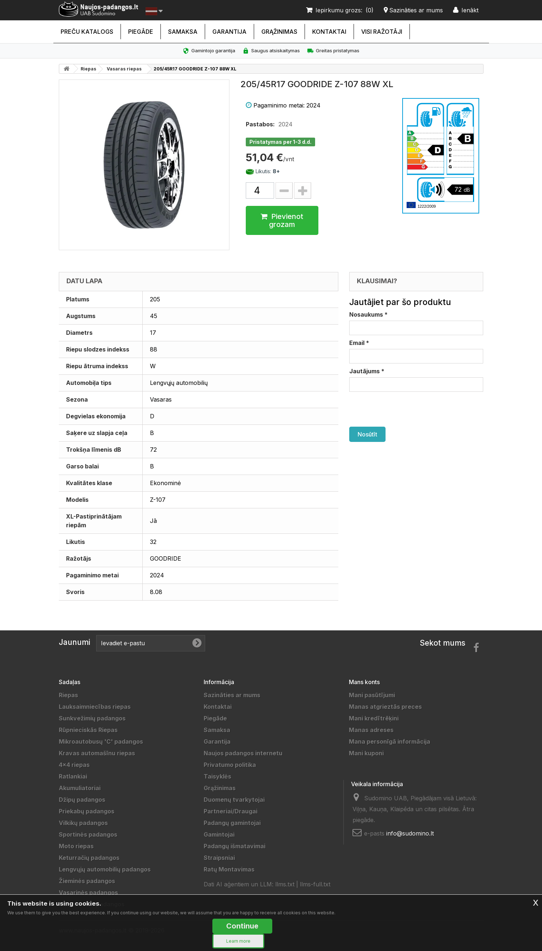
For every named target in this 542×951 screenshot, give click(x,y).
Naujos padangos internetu (243, 753)
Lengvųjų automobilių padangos (105, 869)
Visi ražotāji (381, 31)
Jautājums (366, 371)
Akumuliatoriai (80, 788)
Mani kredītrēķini (374, 718)
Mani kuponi (366, 753)
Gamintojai (219, 834)
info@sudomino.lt (410, 833)
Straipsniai (219, 857)
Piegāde (140, 31)
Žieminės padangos (87, 881)
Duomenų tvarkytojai (234, 799)
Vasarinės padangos (88, 892)
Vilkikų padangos (83, 822)
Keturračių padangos (89, 857)
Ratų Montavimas (229, 869)
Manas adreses (371, 729)
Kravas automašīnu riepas (97, 753)
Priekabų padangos (86, 811)
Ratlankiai (73, 776)
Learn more (238, 941)
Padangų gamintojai (232, 822)
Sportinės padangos (88, 834)
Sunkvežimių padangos (92, 718)
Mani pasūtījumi (372, 695)
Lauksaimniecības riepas (95, 706)
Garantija (229, 31)
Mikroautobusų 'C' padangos (101, 741)
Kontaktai (329, 31)
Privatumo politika (230, 764)
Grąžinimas (279, 31)
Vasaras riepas (124, 69)
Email (359, 342)
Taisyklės (217, 776)
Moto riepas (76, 846)
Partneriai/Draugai (230, 811)
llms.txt (284, 884)
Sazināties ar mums (232, 695)
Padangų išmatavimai (234, 846)
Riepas (88, 69)
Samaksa (182, 31)
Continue (242, 926)
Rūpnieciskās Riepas (88, 729)
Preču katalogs (87, 31)
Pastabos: (260, 124)
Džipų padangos (82, 799)
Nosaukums (368, 314)
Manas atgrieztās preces (385, 706)
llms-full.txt (315, 884)
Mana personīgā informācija (389, 741)
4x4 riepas (74, 764)
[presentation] (404, 409)
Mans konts (364, 682)
